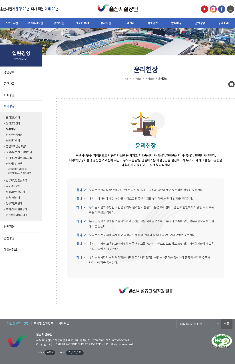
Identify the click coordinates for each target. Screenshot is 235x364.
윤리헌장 (10, 129)
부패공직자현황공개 (16, 209)
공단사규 (21, 85)
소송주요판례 (13, 197)
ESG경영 (21, 96)
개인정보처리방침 (18, 323)
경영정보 (21, 73)
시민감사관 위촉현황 (17, 169)
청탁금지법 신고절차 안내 (19, 152)
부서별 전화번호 (43, 323)
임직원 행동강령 (14, 134)
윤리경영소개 (13, 117)
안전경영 (21, 239)
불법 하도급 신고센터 (16, 146)
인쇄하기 (231, 84)
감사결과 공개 (13, 186)
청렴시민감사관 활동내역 (19, 173)
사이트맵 (63, 323)
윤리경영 (21, 107)
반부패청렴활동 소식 (16, 180)
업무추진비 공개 (14, 203)
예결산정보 (21, 250)
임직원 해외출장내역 (16, 215)
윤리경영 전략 (13, 123)
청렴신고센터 (13, 140)
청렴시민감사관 (14, 163)
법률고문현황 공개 (15, 192)
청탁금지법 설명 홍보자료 (19, 158)
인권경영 (21, 228)
